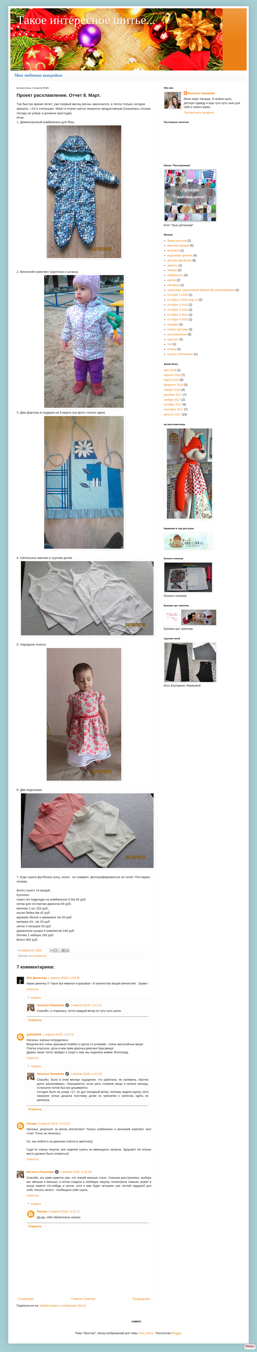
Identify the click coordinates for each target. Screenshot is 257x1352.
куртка (171, 280)
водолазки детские (180, 255)
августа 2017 (172, 414)
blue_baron (146, 1333)
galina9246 (34, 1034)
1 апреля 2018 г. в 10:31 (58, 1034)
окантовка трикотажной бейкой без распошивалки (201, 290)
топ (169, 344)
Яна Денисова (37, 977)
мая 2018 (170, 370)
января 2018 (172, 389)
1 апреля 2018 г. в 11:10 (86, 1073)
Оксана (32, 1123)
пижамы (172, 324)
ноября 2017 (172, 399)
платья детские (177, 329)
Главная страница (83, 1298)
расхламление (38, 955)
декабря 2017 (173, 394)
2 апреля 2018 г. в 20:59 (75, 1172)
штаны (171, 349)
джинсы (172, 265)
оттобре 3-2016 (177, 309)
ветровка (173, 250)
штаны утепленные (180, 354)
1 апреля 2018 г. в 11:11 (86, 1005)
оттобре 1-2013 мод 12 (182, 299)
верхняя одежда (178, 245)
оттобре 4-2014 (177, 314)
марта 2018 (171, 379)
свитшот (173, 339)
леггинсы (173, 285)
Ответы (36, 997)
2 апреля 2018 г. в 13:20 (54, 1123)
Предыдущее (141, 1298)
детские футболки (179, 260)
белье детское (177, 240)
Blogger (176, 1333)
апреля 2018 (172, 375)
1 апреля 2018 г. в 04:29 (64, 977)
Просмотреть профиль (199, 112)
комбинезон (175, 275)
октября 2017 (173, 404)
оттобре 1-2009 (177, 294)
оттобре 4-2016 (177, 319)
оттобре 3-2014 (177, 304)
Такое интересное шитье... (86, 20)
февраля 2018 (173, 384)
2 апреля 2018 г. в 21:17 (64, 1211)
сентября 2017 (173, 409)
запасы (172, 270)
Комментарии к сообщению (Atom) (63, 1305)
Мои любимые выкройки (38, 75)
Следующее (26, 1298)
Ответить (33, 989)
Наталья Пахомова (50, 1005)
